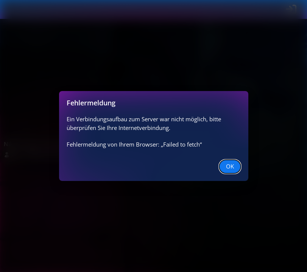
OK (230, 166)
